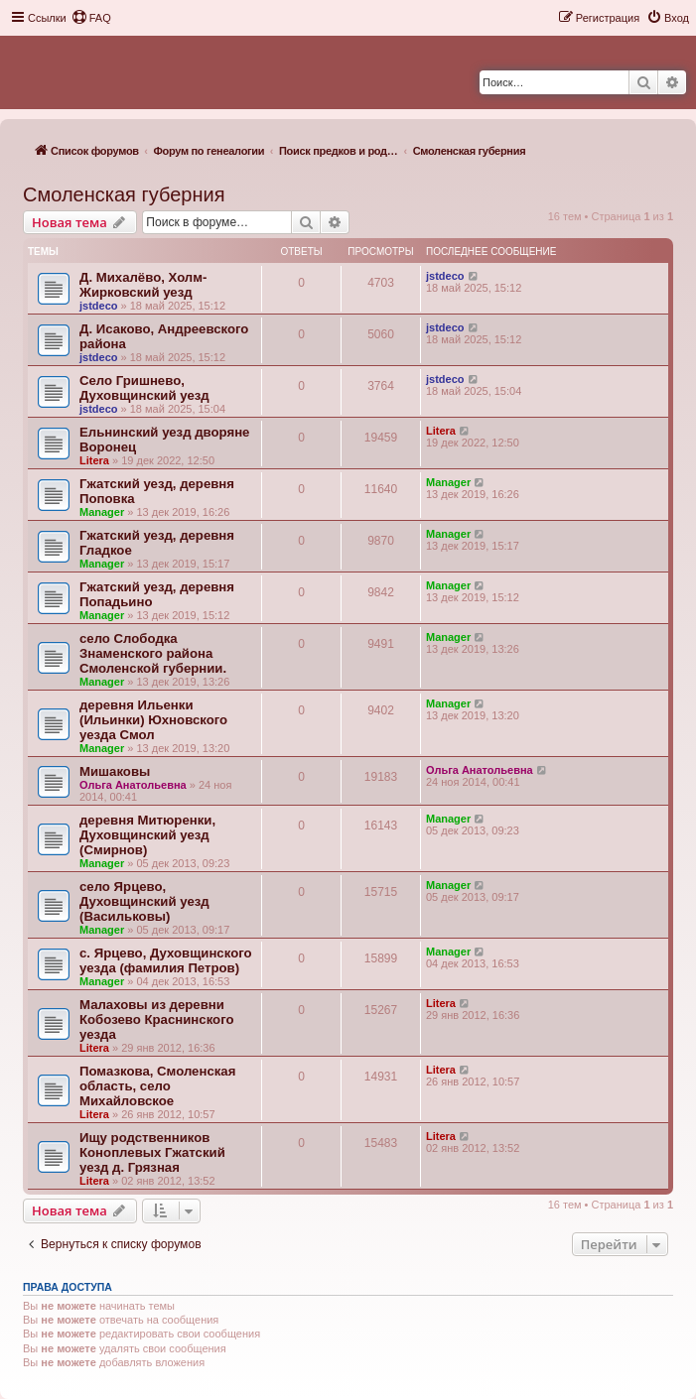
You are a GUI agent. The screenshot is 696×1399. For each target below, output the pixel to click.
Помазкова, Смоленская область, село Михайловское (157, 1086)
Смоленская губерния (123, 194)
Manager (101, 512)
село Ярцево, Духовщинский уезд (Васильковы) (144, 901)
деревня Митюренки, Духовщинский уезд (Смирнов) (147, 835)
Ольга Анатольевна (133, 785)
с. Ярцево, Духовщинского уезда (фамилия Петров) (165, 960)
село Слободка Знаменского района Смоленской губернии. (152, 653)
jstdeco (98, 306)
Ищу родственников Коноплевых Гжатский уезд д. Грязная (152, 1152)
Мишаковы (114, 771)
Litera (94, 460)
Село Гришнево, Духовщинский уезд (144, 388)
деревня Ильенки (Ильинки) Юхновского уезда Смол (153, 720)
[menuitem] (91, 18)
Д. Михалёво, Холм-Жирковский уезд (143, 285)
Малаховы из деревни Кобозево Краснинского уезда (156, 1019)
